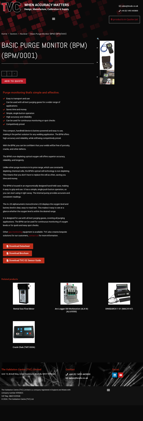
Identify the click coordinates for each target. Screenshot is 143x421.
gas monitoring (15, 239)
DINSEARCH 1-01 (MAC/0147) (119, 315)
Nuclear (24, 33)
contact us (33, 242)
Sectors (13, 33)
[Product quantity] (9, 73)
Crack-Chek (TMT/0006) (24, 354)
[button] (53, 18)
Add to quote (14, 81)
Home (4, 33)
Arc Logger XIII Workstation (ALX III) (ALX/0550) (71, 317)
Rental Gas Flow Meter (23, 315)
